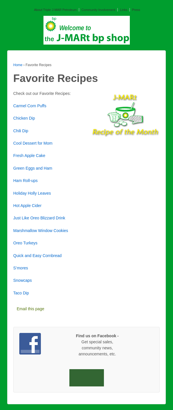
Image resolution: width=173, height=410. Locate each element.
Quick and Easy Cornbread (37, 255)
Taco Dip (21, 293)
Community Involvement (98, 10)
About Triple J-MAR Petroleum (55, 10)
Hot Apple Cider (27, 205)
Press (136, 10)
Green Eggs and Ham (32, 168)
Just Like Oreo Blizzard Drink (39, 218)
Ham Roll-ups (25, 180)
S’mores (20, 268)
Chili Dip (20, 131)
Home (17, 65)
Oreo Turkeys (25, 243)
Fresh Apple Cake (29, 155)
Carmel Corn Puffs (29, 106)
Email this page (30, 308)
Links (124, 10)
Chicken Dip (24, 118)
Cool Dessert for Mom (32, 143)
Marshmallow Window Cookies (40, 230)
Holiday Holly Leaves (32, 193)
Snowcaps (22, 280)
